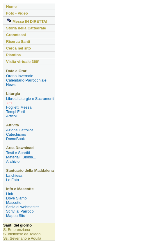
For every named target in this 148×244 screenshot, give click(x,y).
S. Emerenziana (16, 229)
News (11, 84)
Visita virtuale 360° (23, 61)
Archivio (12, 161)
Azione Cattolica (19, 130)
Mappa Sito (15, 215)
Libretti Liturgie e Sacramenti (30, 100)
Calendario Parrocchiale (26, 80)
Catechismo (16, 134)
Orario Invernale (19, 76)
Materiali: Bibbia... (21, 157)
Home (11, 6)
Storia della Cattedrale (26, 28)
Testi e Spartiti (18, 153)
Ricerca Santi (18, 41)
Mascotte (14, 202)
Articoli (11, 116)
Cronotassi (16, 35)
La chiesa (14, 175)
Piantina (13, 55)
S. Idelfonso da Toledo (21, 234)
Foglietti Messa (18, 107)
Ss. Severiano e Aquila (22, 238)
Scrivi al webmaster (22, 207)
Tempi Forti (15, 111)
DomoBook (15, 139)
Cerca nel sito (18, 48)
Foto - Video (17, 13)
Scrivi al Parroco (20, 211)
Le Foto (12, 180)
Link (9, 194)
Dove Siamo (16, 198)
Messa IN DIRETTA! (26, 21)
